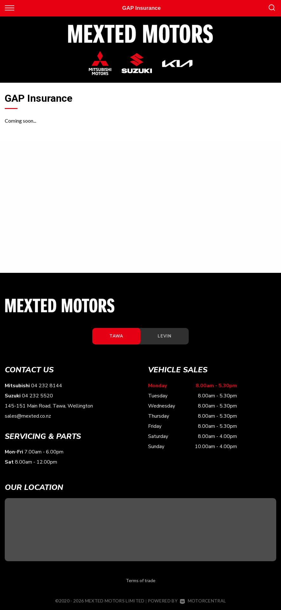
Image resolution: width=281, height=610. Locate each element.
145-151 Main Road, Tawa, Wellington (49, 405)
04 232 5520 (37, 395)
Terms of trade (140, 580)
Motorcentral (203, 600)
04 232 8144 (46, 385)
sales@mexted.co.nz (28, 416)
